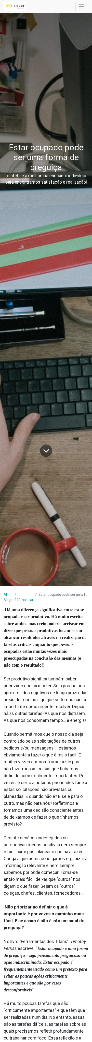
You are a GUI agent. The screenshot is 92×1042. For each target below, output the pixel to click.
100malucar (24, 600)
